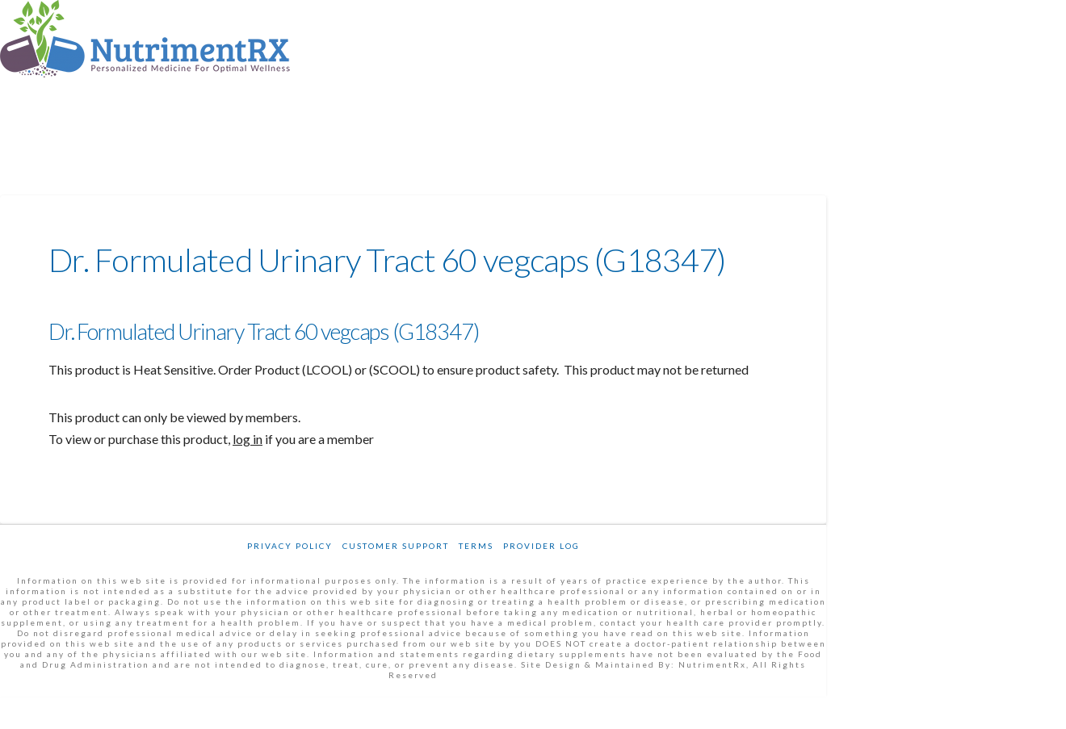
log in (247, 438)
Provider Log (541, 546)
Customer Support (395, 546)
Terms (476, 546)
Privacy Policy (290, 546)
